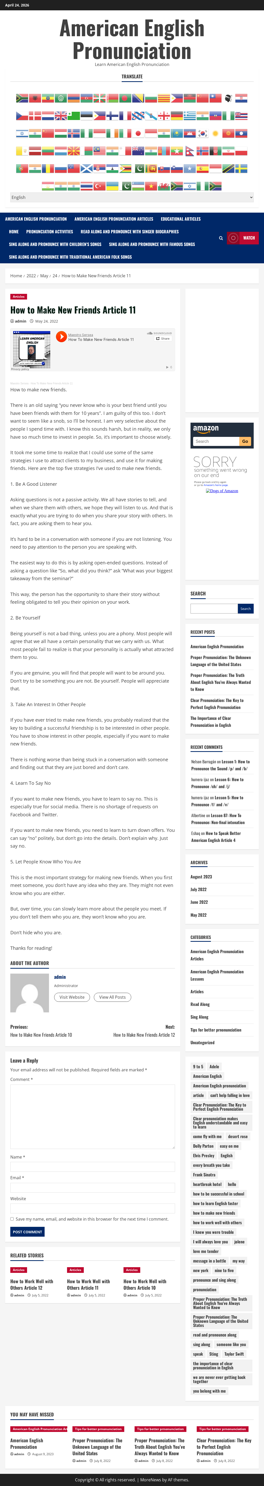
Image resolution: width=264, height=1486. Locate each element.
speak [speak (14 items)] (198, 1354)
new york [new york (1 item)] (200, 1270)
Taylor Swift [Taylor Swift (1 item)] (234, 1354)
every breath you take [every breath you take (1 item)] (211, 1165)
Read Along (200, 1004)
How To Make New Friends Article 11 (52, 383)
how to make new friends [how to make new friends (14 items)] (214, 1213)
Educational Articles (181, 219)
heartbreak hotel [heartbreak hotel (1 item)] (207, 1184)
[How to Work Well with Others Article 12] (36, 1270)
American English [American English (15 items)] (207, 1076)
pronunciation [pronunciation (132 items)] (204, 1289)
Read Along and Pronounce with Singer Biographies (130, 231)
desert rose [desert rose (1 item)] (238, 1136)
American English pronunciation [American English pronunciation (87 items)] (219, 1085)
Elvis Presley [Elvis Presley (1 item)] (203, 1155)
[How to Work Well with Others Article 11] (93, 1270)
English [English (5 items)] (227, 1155)
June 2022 (199, 902)
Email (17, 1178)
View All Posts (112, 997)
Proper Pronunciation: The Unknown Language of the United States (97, 1447)
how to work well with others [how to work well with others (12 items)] (217, 1222)
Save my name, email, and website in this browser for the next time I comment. (92, 1219)
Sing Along (199, 1017)
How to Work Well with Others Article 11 (88, 1284)
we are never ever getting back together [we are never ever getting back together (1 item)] (219, 1379)
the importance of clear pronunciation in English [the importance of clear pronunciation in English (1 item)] (213, 1365)
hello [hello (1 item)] (232, 1184)
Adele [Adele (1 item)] (214, 1066)
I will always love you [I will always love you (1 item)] (210, 1241)
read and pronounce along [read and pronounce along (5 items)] (214, 1335)
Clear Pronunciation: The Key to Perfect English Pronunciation (224, 1447)
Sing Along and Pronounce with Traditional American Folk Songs (70, 257)
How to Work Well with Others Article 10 (144, 1284)
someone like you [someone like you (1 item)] (231, 1344)
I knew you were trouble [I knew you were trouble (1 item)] (213, 1232)
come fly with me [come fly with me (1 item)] (207, 1136)
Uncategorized (202, 1042)
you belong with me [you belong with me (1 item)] (209, 1391)
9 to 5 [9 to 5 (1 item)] (198, 1066)
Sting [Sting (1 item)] (213, 1354)
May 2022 (199, 915)
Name (17, 1157)
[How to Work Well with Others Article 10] (149, 1270)
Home (14, 231)
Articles (18, 296)
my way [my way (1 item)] (239, 1261)
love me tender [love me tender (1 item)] (206, 1251)
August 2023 (201, 876)
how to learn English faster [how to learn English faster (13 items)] (215, 1203)
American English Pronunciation (132, 38)
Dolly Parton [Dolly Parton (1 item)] (203, 1146)
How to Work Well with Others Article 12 (31, 1284)
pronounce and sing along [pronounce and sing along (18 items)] (214, 1280)
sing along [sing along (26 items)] (201, 1344)
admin (20, 321)
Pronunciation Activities (49, 231)
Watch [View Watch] (241, 238)
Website (18, 1198)
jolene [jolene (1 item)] (239, 1241)
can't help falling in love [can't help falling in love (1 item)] (230, 1095)
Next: (134, 1031)
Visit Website (72, 997)
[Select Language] (132, 197)
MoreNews (150, 1480)
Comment (21, 1079)
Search (198, 593)
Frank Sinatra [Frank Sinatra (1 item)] (204, 1174)
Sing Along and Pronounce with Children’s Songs (55, 244)
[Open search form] (221, 238)
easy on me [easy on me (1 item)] (229, 1146)
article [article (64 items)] (198, 1095)
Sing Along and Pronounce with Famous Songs (152, 244)
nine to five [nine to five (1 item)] (224, 1270)
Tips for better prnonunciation (216, 1030)
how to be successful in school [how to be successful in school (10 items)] (218, 1194)
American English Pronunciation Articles (114, 219)
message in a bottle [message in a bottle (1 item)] (209, 1261)
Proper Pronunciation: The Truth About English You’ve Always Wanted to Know (221, 682)
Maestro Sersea (19, 383)
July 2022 (199, 889)
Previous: (51, 1031)
